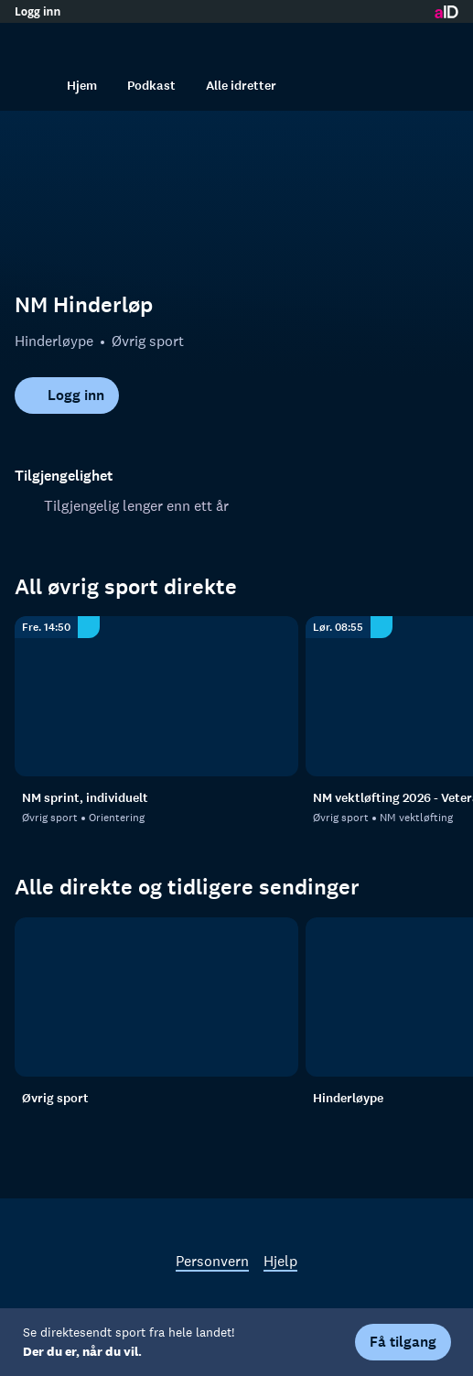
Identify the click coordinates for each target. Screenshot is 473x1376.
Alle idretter (241, 85)
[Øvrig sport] (156, 997)
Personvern (212, 1260)
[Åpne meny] (440, 41)
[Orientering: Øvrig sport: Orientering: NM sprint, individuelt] (156, 695)
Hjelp (280, 1260)
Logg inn (37, 11)
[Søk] (33, 85)
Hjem (82, 85)
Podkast (151, 85)
